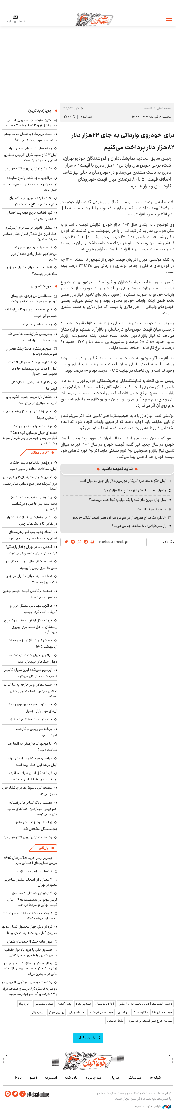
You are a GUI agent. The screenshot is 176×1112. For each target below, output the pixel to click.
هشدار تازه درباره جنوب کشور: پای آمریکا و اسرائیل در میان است (31, 400)
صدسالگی (135, 1077)
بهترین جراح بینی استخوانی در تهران (150, 1020)
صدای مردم (94, 1077)
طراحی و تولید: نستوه (153, 1106)
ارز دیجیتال (37, 1012)
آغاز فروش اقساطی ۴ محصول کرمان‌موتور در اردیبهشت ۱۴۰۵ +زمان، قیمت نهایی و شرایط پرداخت (32, 899)
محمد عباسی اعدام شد (36, 324)
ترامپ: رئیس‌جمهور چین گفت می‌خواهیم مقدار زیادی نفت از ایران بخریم (33, 253)
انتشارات (51, 1077)
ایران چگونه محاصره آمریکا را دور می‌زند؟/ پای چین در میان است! (122, 481)
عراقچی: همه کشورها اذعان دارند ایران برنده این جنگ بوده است (32, 762)
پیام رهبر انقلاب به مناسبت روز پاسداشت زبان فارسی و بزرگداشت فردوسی (34, 503)
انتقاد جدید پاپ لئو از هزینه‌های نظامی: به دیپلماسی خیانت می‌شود (32, 535)
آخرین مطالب (39, 452)
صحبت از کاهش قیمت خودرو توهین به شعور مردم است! (30, 594)
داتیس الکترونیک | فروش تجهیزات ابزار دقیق (145, 1003)
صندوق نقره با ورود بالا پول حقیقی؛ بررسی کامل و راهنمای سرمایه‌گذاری (30, 952)
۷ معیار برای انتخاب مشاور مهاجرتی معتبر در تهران (30, 882)
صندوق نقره (83, 1003)
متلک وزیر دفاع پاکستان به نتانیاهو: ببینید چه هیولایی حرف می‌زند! (30, 137)
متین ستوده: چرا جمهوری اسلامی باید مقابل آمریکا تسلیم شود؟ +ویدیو (31, 122)
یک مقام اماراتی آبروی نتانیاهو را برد (28, 168)
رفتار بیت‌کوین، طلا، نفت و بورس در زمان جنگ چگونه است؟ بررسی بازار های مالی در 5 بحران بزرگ (30, 968)
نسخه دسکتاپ (88, 1038)
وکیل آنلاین (64, 1003)
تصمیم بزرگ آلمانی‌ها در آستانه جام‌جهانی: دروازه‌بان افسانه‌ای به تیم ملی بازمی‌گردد (32, 808)
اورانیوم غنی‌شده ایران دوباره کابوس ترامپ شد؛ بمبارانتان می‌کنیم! (30, 673)
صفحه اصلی (164, 108)
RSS (18, 1077)
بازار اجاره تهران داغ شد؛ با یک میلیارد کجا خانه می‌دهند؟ (127, 500)
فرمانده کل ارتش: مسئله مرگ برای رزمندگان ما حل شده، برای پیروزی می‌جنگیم (30, 626)
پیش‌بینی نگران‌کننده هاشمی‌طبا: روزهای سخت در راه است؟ (32, 337)
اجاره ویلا (24, 1003)
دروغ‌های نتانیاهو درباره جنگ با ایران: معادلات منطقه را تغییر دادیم (33, 466)
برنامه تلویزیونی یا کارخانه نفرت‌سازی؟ (36, 732)
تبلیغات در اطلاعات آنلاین (34, 871)
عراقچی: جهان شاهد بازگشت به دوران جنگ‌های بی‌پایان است (33, 658)
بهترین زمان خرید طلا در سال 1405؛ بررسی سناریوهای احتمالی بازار (30, 860)
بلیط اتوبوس (115, 1020)
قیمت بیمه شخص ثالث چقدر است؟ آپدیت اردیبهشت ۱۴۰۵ (30, 915)
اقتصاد (148, 108)
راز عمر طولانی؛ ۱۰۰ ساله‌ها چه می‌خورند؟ (139, 526)
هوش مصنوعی (44, 1003)
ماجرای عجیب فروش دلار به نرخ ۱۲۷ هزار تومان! (134, 490)
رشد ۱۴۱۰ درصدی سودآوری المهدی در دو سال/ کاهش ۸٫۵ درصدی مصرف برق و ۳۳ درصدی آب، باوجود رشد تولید (29, 987)
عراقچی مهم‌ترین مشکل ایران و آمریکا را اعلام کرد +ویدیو (33, 609)
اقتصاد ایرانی (77, 1012)
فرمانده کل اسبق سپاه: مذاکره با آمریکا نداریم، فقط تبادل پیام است (32, 776)
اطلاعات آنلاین (94, 19)
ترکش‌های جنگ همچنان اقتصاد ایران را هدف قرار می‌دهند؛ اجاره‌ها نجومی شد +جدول (32, 367)
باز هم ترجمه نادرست (151, 509)
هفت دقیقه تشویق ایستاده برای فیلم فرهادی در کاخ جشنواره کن (32, 201)
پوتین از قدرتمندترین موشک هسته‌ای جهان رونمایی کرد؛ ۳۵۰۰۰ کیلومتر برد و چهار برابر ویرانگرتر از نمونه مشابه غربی (30, 434)
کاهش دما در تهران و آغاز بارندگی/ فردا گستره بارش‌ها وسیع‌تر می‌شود (31, 550)
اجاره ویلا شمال (104, 1003)
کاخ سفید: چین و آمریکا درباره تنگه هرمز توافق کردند (31, 313)
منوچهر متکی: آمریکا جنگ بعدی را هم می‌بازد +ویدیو (31, 351)
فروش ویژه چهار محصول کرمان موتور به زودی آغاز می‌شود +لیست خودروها (29, 930)
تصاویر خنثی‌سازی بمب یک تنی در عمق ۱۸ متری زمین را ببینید (31, 565)
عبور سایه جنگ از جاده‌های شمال (29, 941)
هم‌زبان (115, 1077)
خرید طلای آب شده (101, 1012)
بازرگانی (43, 847)
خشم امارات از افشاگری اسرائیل (31, 719)
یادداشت (71, 1077)
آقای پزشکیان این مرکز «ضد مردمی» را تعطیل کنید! (30, 415)
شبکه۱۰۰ (155, 1077)
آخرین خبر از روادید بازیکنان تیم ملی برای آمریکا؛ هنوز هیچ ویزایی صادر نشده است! (30, 483)
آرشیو (33, 1077)
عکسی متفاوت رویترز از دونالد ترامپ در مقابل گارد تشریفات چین (30, 520)
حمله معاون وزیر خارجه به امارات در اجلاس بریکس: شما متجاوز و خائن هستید (30, 690)
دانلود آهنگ (140, 1012)
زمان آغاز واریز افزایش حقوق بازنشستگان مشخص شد (35, 825)
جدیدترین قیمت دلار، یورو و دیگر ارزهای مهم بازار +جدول (32, 708)
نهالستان (123, 1012)
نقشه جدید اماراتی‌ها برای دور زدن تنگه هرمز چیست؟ (31, 579)
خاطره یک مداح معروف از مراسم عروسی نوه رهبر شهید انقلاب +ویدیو (119, 517)
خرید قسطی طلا (162, 1012)
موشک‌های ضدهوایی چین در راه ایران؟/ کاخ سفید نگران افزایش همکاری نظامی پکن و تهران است (30, 154)
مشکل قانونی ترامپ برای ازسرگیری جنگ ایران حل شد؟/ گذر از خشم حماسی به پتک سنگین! (29, 233)
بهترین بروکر (56, 1012)
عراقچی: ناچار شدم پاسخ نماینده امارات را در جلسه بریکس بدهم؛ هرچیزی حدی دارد (30, 183)
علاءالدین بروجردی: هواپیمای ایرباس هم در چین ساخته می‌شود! (33, 298)
